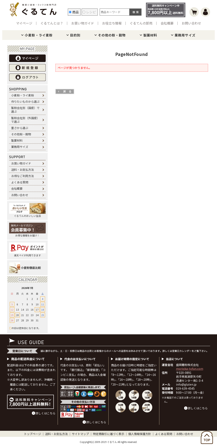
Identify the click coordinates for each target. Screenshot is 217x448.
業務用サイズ (185, 35)
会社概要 (167, 23)
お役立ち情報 (112, 23)
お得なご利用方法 (22, 176)
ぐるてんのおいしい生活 (27, 210)
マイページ (24, 23)
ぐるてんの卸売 (141, 23)
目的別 (75, 35)
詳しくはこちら (45, 413)
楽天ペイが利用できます (27, 250)
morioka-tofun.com (189, 369)
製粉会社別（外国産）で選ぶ (25, 120)
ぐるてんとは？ (51, 23)
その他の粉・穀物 (112, 35)
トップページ (32, 434)
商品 (74, 12)
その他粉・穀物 (21, 134)
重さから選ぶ (19, 128)
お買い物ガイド (82, 23)
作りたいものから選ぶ (25, 101)
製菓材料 (150, 35)
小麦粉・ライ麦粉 (39, 35)
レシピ (89, 12)
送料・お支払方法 (22, 170)
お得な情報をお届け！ (27, 230)
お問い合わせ (191, 23)
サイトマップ (80, 434)
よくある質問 (19, 182)
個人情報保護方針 (139, 434)
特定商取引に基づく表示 (108, 434)
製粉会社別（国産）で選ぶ (25, 109)
